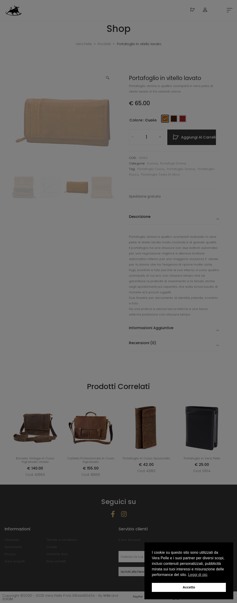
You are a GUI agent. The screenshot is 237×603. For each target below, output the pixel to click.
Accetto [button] (189, 587)
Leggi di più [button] (197, 575)
